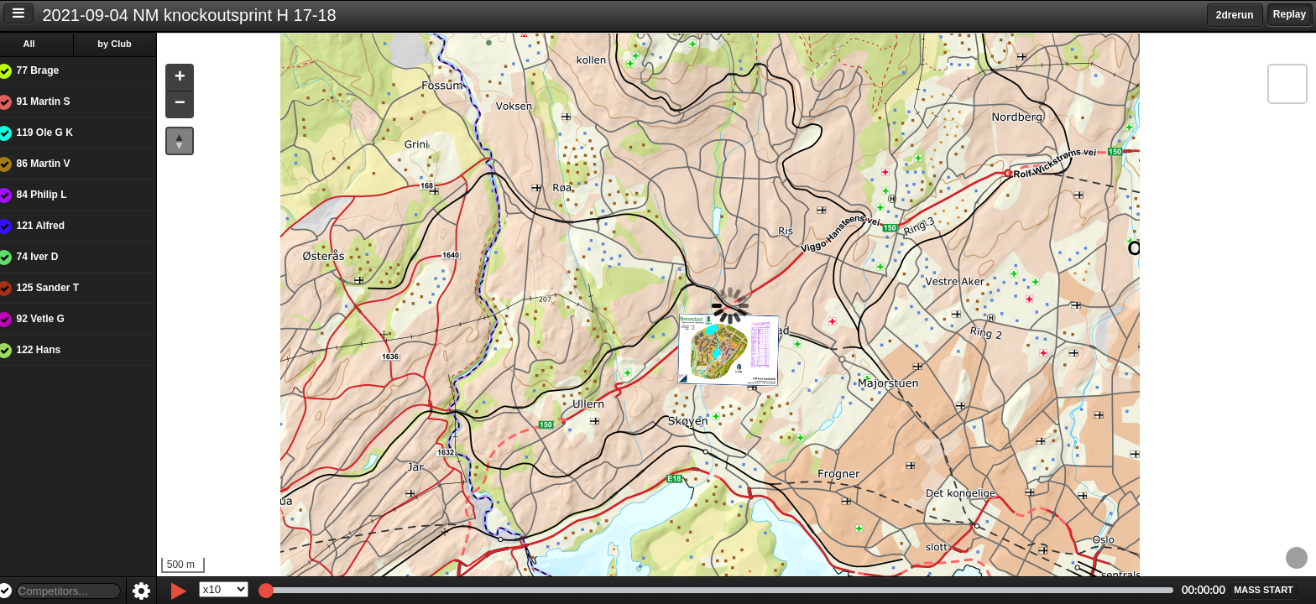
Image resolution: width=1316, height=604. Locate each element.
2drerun (1235, 15)
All (41, 44)
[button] (191, 78)
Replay (1289, 14)
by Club (127, 44)
